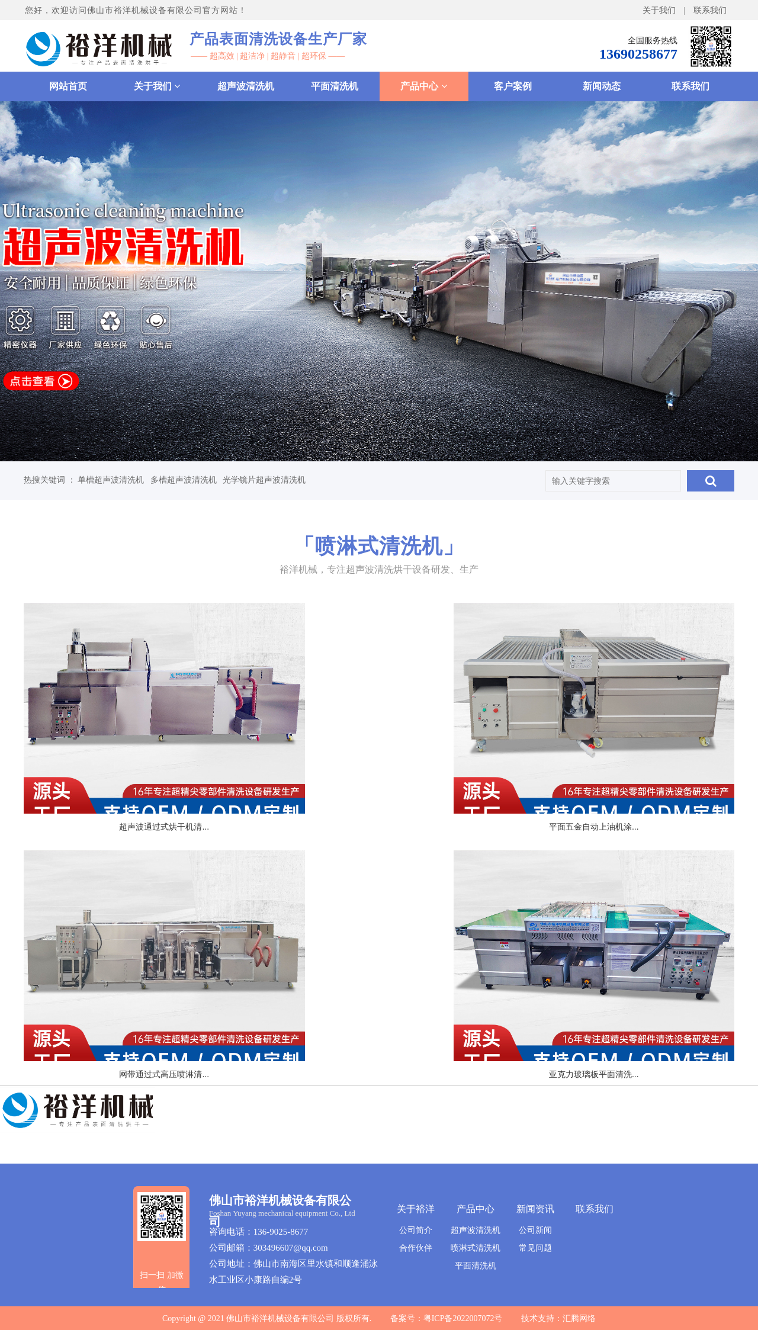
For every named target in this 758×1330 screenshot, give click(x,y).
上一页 (275, 1045)
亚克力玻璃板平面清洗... (140, 1001)
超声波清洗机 (245, 86)
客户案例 (513, 86)
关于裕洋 (416, 1209)
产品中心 (423, 86)
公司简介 (415, 1230)
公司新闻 (535, 1230)
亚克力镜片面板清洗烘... (379, 1001)
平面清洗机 (334, 86)
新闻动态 (602, 86)
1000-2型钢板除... (618, 1001)
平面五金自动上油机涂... (379, 791)
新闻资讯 (535, 1209)
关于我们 (659, 10)
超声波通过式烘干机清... (140, 791)
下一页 (341, 1045)
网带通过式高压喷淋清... (618, 791)
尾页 (386, 1045)
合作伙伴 (415, 1247)
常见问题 (535, 1247)
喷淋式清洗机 (475, 1247)
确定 (528, 1045)
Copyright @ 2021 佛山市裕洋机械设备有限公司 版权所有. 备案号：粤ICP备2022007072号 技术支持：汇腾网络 (379, 1318)
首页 (229, 1045)
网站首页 (68, 86)
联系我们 (710, 10)
